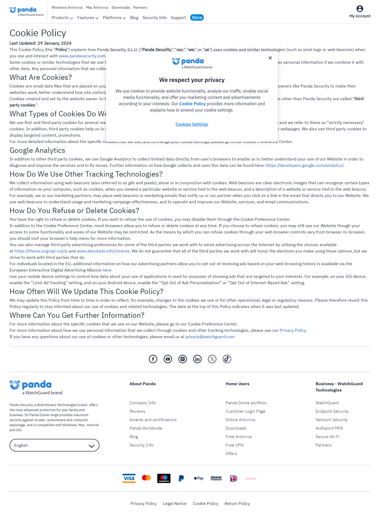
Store (197, 17)
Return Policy (237, 503)
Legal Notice (175, 503)
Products (62, 17)
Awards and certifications (153, 419)
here (107, 270)
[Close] (270, 58)
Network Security (332, 419)
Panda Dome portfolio (246, 402)
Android (93, 425)
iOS (18, 430)
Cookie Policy (205, 503)
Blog (134, 17)
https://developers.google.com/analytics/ (305, 165)
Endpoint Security (332, 411)
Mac (81, 425)
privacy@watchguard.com (210, 336)
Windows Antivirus (67, 7)
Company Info (143, 402)
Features (88, 17)
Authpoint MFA (329, 428)
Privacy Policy (293, 330)
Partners (140, 7)
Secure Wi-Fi (328, 436)
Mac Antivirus (97, 7)
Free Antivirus (239, 436)
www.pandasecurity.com (82, 55)
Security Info (154, 17)
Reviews (137, 411)
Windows (70, 425)
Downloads (121, 7)
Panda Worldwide (146, 428)
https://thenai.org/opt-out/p (41, 251)
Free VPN (235, 445)
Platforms (114, 17)
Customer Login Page (245, 411)
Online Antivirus (240, 419)
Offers (231, 453)
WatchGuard (327, 402)
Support (178, 17)
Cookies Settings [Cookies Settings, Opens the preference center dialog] (191, 124)
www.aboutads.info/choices (103, 251)
